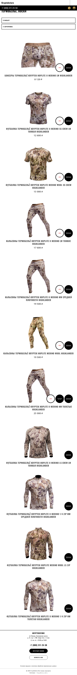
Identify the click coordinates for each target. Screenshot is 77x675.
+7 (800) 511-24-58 (10, 8)
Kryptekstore (8, 2)
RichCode (32, 672)
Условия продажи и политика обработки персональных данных (38, 666)
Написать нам (38, 657)
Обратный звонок (38, 651)
